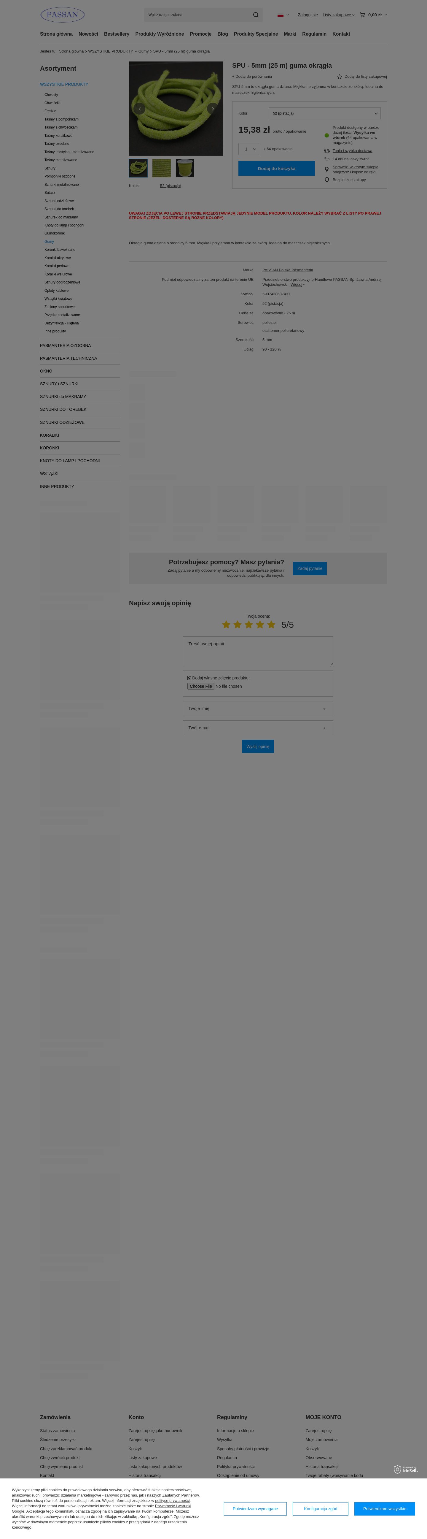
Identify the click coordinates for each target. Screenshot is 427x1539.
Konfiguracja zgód (320, 1508)
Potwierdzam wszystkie (384, 1508)
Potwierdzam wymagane (255, 1508)
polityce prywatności (172, 1500)
